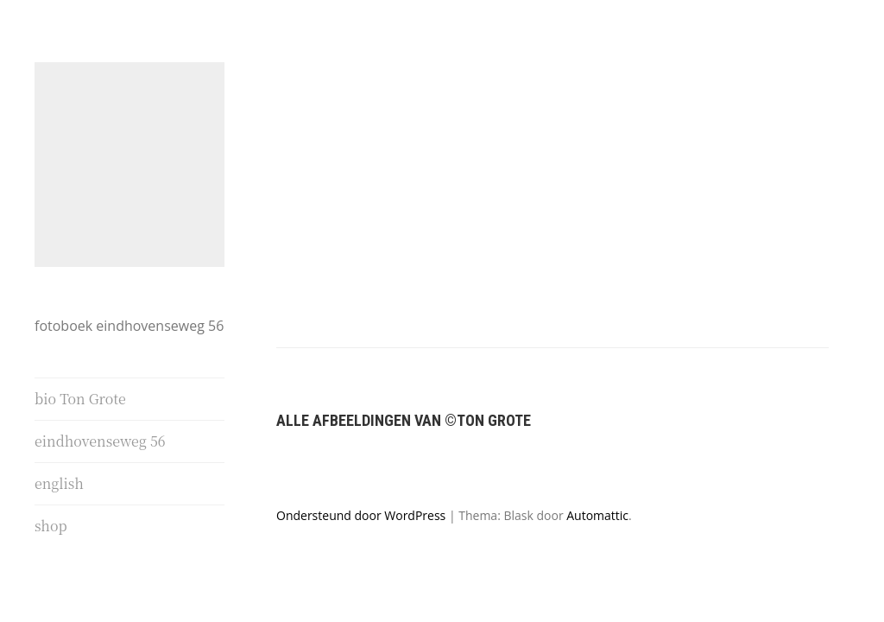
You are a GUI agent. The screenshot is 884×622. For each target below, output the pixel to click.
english (59, 484)
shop (51, 526)
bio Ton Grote (80, 399)
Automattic (597, 453)
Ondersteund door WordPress (360, 453)
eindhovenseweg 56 (100, 442)
